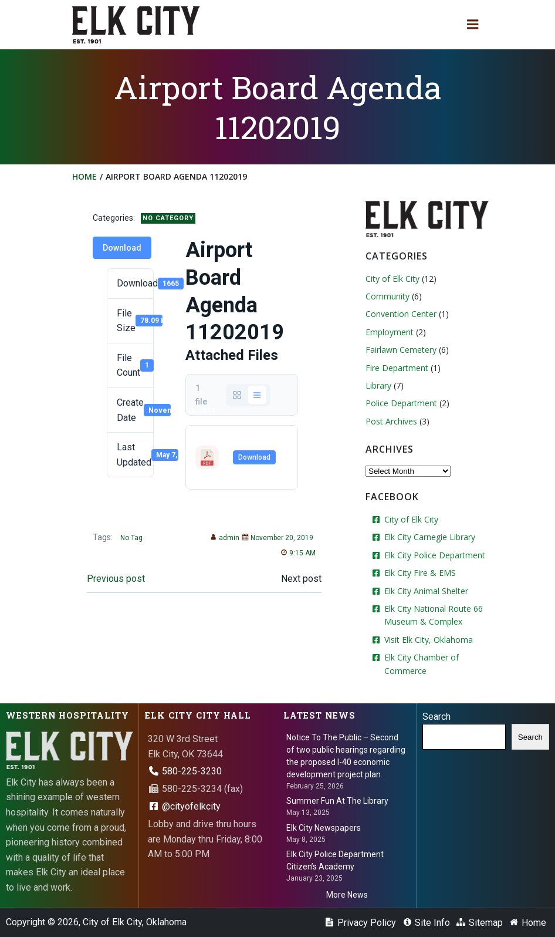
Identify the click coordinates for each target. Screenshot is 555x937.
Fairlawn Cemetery (401, 349)
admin (224, 538)
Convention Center (401, 313)
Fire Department (397, 367)
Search (436, 716)
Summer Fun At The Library (337, 800)
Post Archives (391, 421)
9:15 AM (298, 553)
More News (347, 894)
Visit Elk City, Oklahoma (428, 639)
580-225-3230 (185, 771)
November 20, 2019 (277, 538)
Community (388, 296)
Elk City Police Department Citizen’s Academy (335, 860)
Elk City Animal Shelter (426, 590)
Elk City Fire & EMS (420, 572)
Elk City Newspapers (323, 827)
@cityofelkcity (184, 806)
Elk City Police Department (434, 555)
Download (122, 247)
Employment (390, 332)
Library (378, 385)
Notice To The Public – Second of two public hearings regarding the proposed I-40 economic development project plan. (345, 756)
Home (84, 176)
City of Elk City (392, 278)
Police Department (401, 403)
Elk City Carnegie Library (429, 536)
